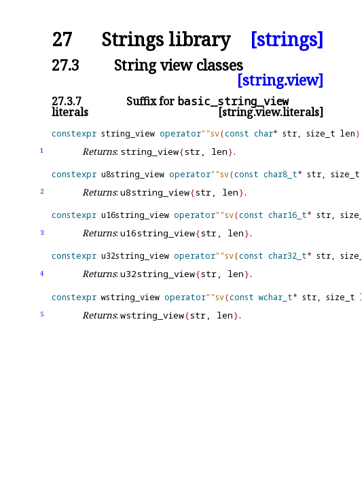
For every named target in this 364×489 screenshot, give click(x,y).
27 (62, 40)
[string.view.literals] (270, 112)
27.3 (65, 65)
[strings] (286, 40)
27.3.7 (66, 101)
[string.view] (280, 80)
